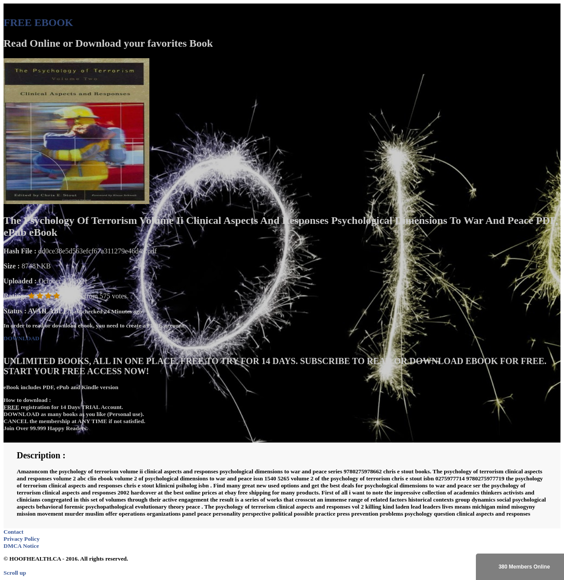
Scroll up (15, 572)
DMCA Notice (21, 546)
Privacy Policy (22, 538)
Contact (13, 531)
